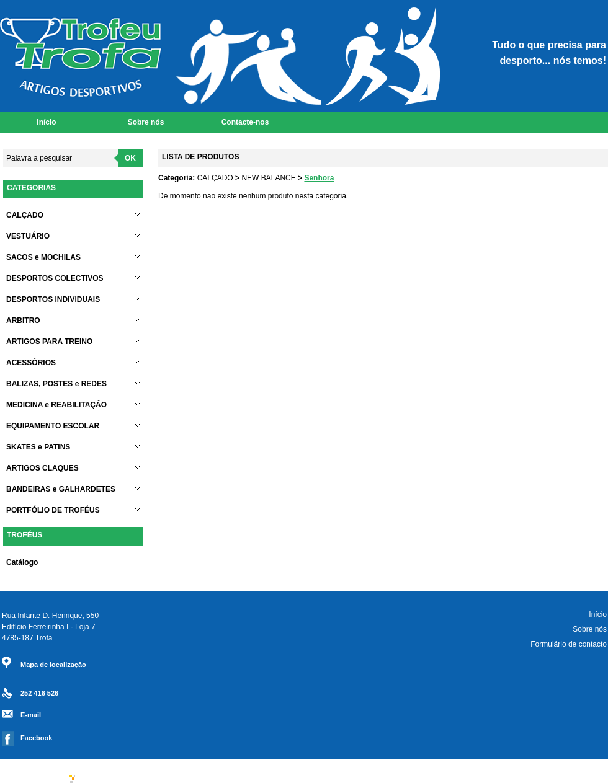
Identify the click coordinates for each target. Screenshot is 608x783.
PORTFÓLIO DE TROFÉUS (74, 510)
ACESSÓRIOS (74, 362)
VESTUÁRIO (74, 236)
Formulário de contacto (568, 644)
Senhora (319, 178)
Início (46, 122)
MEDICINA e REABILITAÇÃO (74, 404)
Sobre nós (146, 122)
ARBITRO (74, 320)
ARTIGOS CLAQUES (74, 468)
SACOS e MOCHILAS (74, 257)
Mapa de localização (53, 664)
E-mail (30, 715)
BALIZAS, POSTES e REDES (74, 383)
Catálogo (22, 562)
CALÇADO (74, 215)
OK (130, 158)
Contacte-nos (245, 122)
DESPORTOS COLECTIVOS (74, 278)
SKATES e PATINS (74, 447)
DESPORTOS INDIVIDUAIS (74, 299)
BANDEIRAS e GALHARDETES (74, 489)
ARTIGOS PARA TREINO (74, 341)
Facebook (36, 737)
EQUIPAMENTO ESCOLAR (74, 426)
